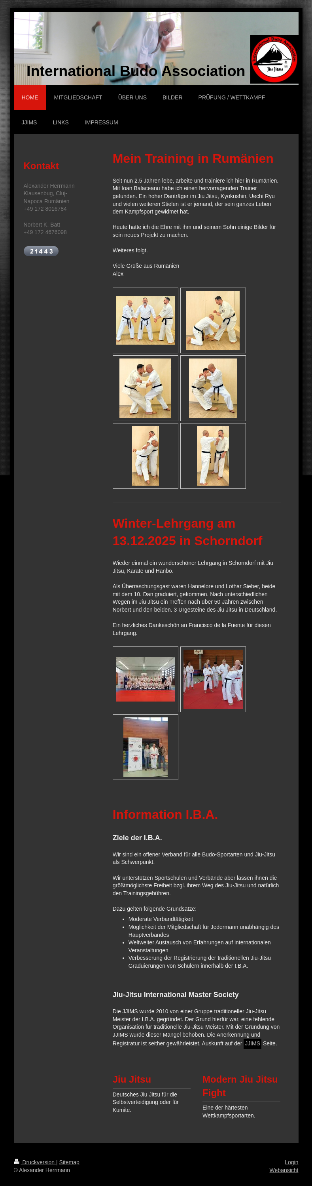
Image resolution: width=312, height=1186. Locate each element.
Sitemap (69, 1162)
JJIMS (252, 1043)
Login (291, 1162)
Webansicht (284, 1170)
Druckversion (35, 1162)
